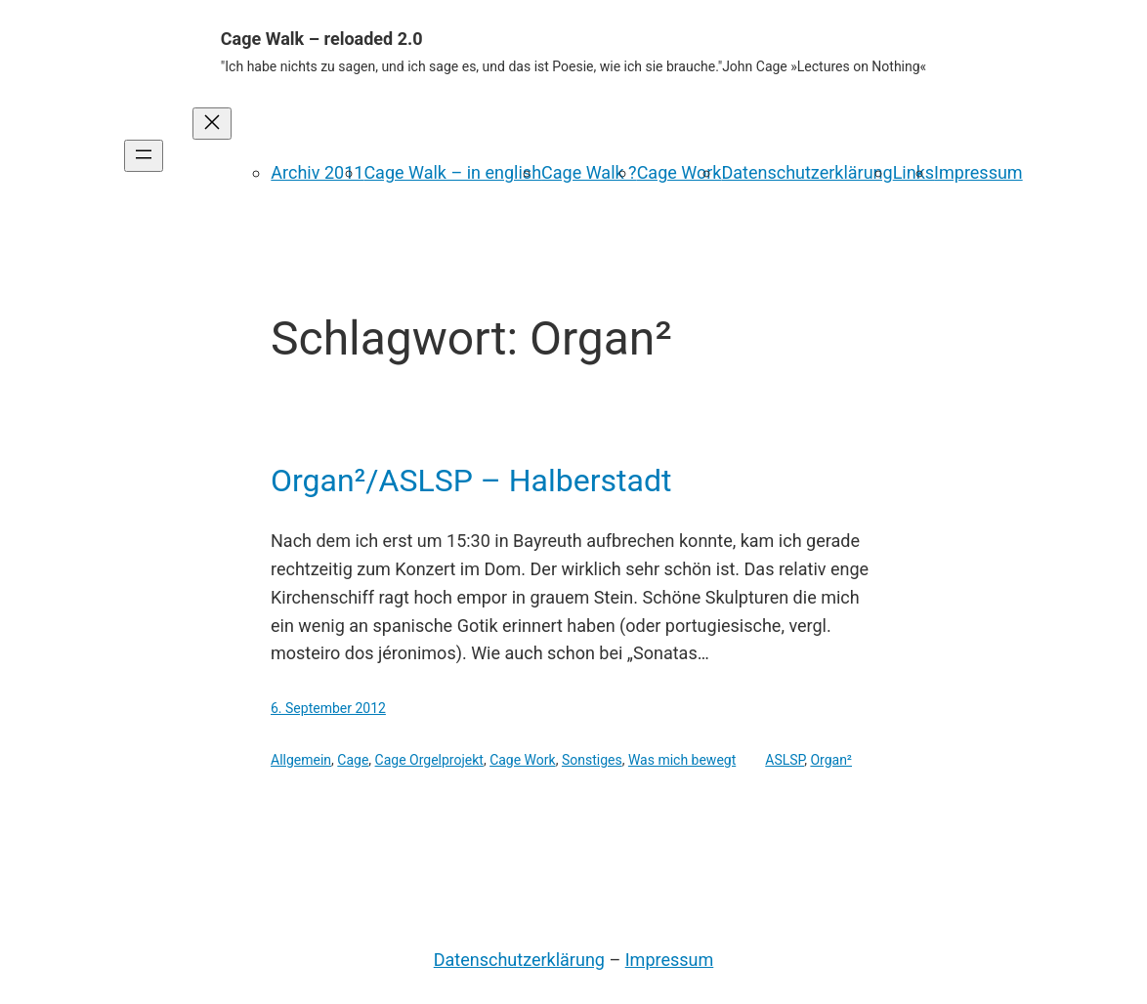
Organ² (831, 760)
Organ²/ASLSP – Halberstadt (471, 480)
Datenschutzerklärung (806, 172)
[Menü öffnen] (143, 156)
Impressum (978, 172)
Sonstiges (592, 760)
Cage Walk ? (589, 172)
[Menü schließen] (212, 123)
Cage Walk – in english (452, 172)
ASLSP (784, 760)
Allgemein (301, 760)
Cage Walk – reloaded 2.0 (322, 38)
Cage (352, 760)
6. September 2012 (328, 708)
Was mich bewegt (682, 760)
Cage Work (679, 172)
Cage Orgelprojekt (429, 760)
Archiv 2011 (317, 172)
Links (913, 172)
